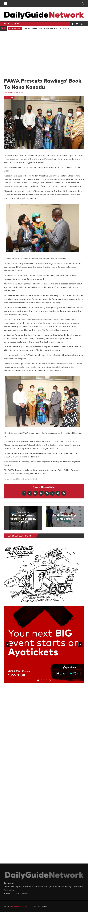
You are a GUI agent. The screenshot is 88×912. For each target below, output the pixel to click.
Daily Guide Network (20, 906)
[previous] (8, 644)
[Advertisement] (44, 54)
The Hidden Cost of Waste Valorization (46, 28)
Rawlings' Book (30, 479)
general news (16, 479)
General (9, 98)
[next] (80, 644)
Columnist (15, 28)
